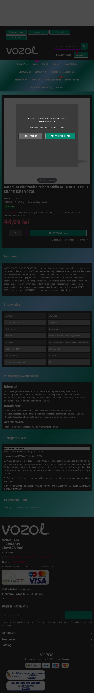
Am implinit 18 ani (60, 136)
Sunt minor (30, 136)
